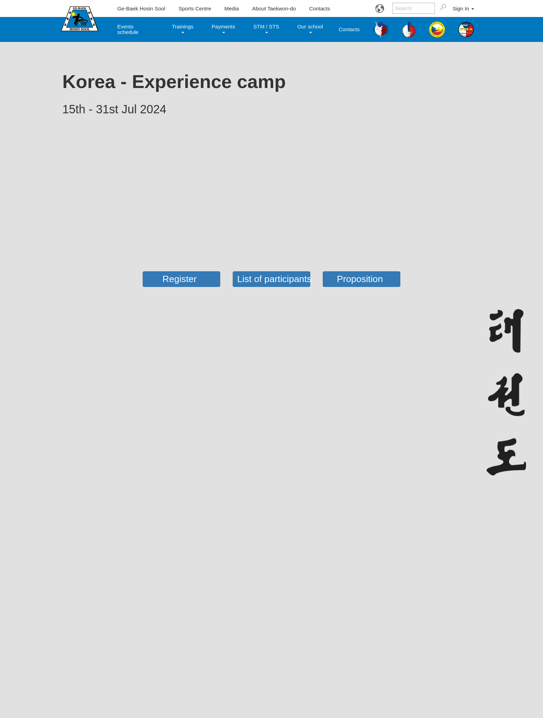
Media (231, 8)
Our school (310, 28)
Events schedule (128, 29)
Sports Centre (194, 8)
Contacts (319, 8)
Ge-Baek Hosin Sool (141, 8)
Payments (223, 28)
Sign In (463, 8)
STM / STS (266, 28)
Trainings (182, 28)
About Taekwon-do (274, 8)
